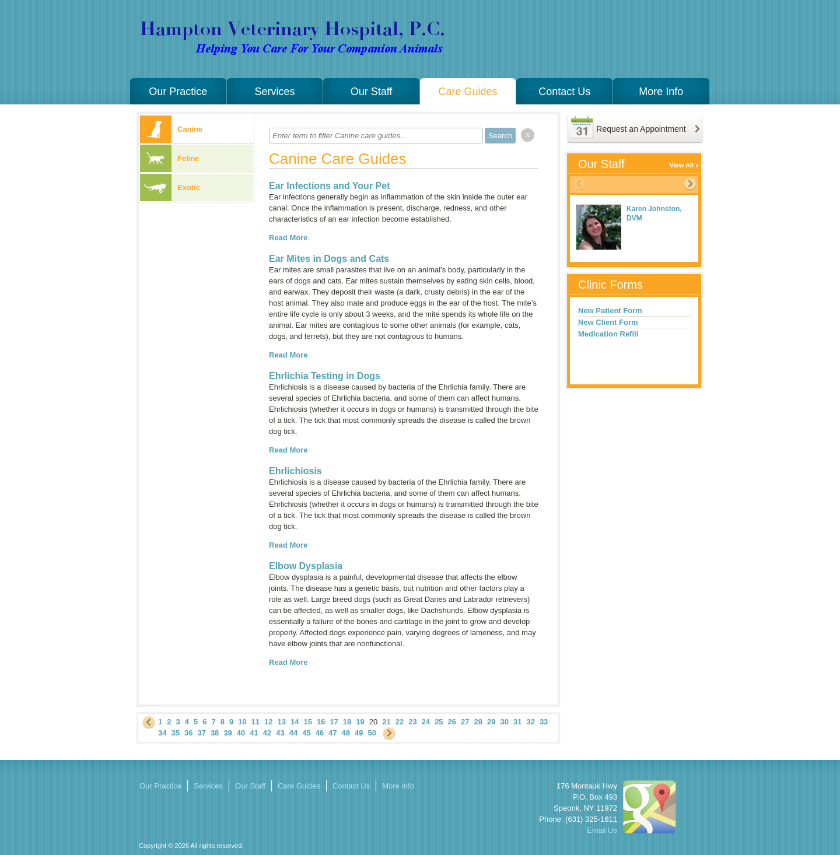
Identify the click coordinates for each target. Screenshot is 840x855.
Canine (171, 129)
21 (386, 721)
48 (346, 732)
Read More (288, 237)
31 (517, 721)
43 (280, 732)
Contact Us (564, 91)
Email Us (602, 830)
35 (175, 732)
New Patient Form (610, 310)
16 (321, 721)
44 (293, 732)
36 (188, 732)
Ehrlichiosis (295, 471)
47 (332, 732)
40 (241, 732)
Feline (170, 158)
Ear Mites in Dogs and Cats (329, 259)
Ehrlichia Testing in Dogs (324, 376)
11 (255, 721)
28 (478, 721)
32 (530, 721)
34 (162, 732)
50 (372, 732)
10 (242, 721)
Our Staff (372, 91)
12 (268, 721)
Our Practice (178, 91)
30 (504, 721)
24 (426, 721)
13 (282, 721)
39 (227, 732)
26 (452, 721)
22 (400, 721)
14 (294, 721)
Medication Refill (608, 334)
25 (439, 721)
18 (347, 721)
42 (267, 732)
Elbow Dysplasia (305, 566)
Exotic (170, 187)
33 (544, 721)
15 (307, 721)
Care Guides (468, 91)
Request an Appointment (640, 129)
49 (359, 732)
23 (412, 721)
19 (360, 721)
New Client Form (608, 322)
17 (334, 721)
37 (201, 732)
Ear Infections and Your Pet (329, 186)
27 (465, 721)
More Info (661, 91)
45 (306, 732)
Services (274, 91)
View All (681, 165)
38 (215, 732)
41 (254, 732)
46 (320, 732)
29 (491, 721)
